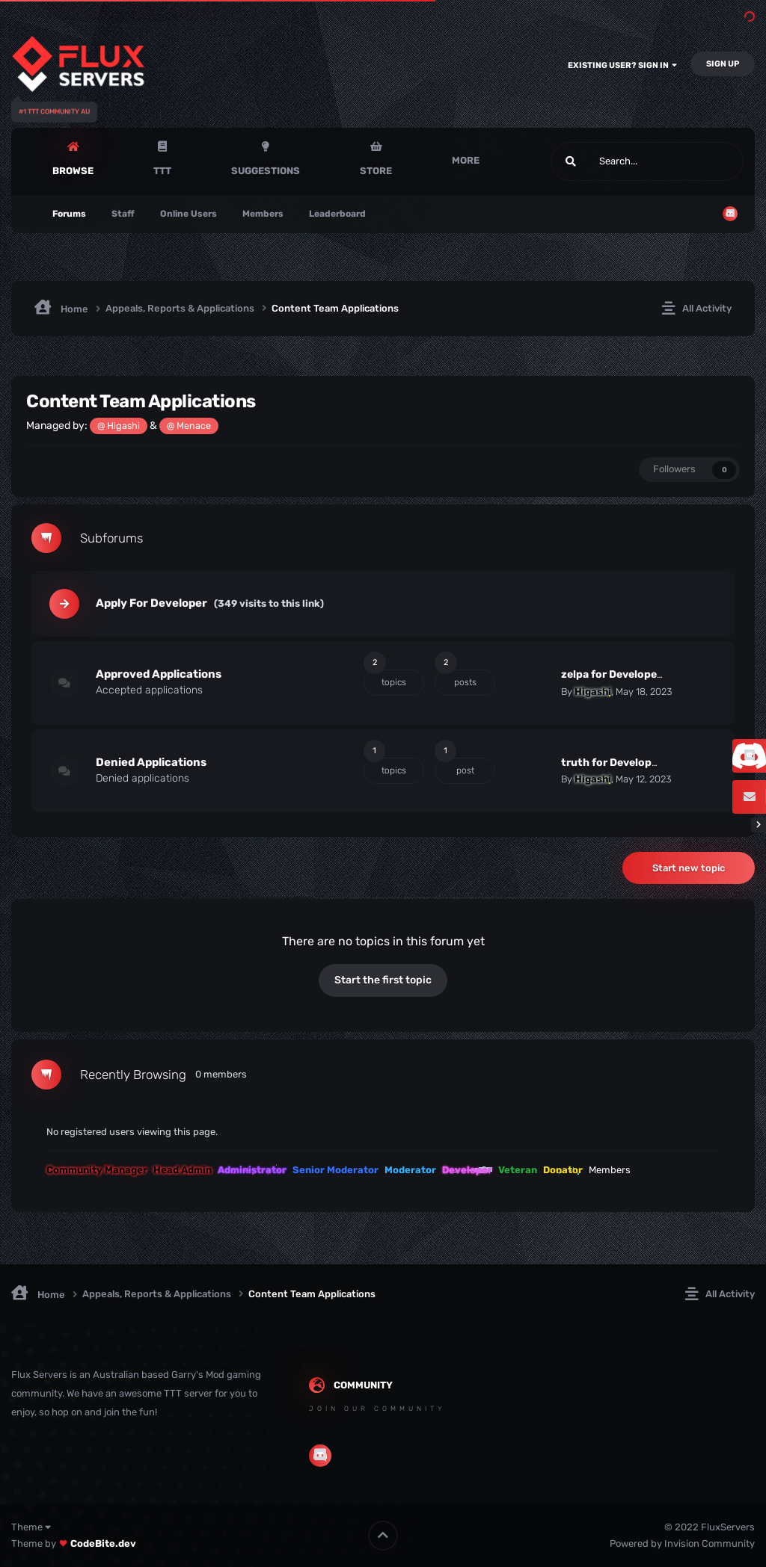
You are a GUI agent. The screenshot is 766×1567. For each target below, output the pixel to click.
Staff (123, 213)
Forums (69, 213)
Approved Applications (158, 674)
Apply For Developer (151, 603)
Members (263, 213)
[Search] (609, 161)
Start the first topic (383, 980)
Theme (31, 1527)
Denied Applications (151, 762)
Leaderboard (337, 213)
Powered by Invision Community (682, 1543)
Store (376, 170)
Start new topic (688, 868)
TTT (162, 170)
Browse (73, 170)
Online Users (188, 213)
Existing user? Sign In (622, 65)
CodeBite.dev (103, 1543)
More (465, 160)
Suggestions (265, 170)
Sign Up (722, 64)
